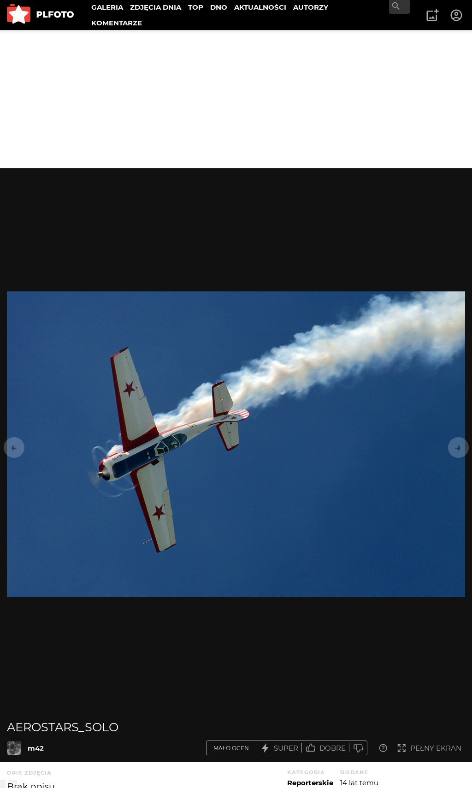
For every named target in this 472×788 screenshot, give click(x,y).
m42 (36, 748)
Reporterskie (310, 782)
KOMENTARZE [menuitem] (116, 22)
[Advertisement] (236, 99)
